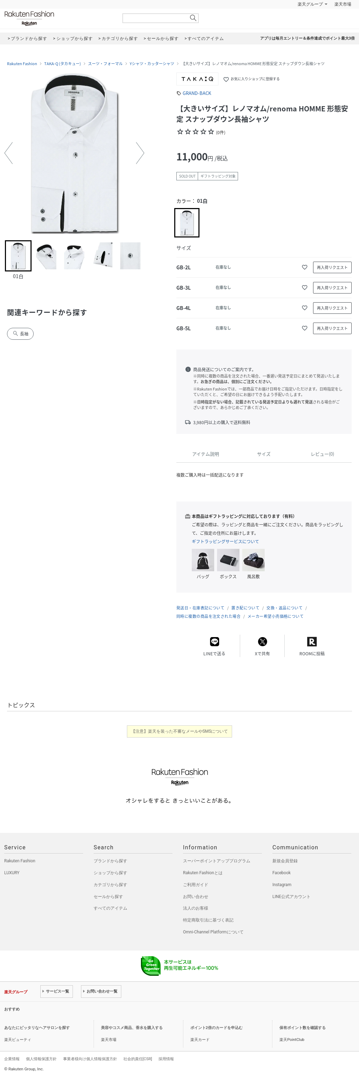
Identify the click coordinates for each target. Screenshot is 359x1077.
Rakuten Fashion (58, 18)
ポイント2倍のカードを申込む (216, 1028)
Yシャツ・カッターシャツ (152, 64)
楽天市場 (342, 4)
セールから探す (108, 896)
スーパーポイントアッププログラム (216, 860)
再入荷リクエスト (332, 267)
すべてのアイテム (110, 908)
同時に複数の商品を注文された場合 (208, 616)
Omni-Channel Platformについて (213, 932)
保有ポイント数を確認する (302, 1028)
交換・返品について (284, 608)
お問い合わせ (195, 896)
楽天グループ (310, 4)
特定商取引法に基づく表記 (208, 920)
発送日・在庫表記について (200, 608)
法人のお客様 (195, 908)
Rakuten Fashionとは (203, 872)
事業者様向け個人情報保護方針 (90, 1058)
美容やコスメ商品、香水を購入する (132, 1028)
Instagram (281, 884)
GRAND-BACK (197, 93)
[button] (8, 153)
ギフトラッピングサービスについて (225, 541)
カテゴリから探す (110, 884)
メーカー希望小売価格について (276, 616)
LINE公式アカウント (291, 896)
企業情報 (12, 1058)
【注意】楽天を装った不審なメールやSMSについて (179, 731)
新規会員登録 (285, 860)
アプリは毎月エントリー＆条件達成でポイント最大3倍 (307, 38)
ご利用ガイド (195, 884)
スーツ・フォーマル (105, 64)
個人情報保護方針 (41, 1058)
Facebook (281, 872)
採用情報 (166, 1058)
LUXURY (12, 872)
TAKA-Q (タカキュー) (62, 64)
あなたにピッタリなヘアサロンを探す (37, 1028)
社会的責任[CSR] (137, 1058)
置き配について (245, 608)
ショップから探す (110, 872)
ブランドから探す (110, 860)
